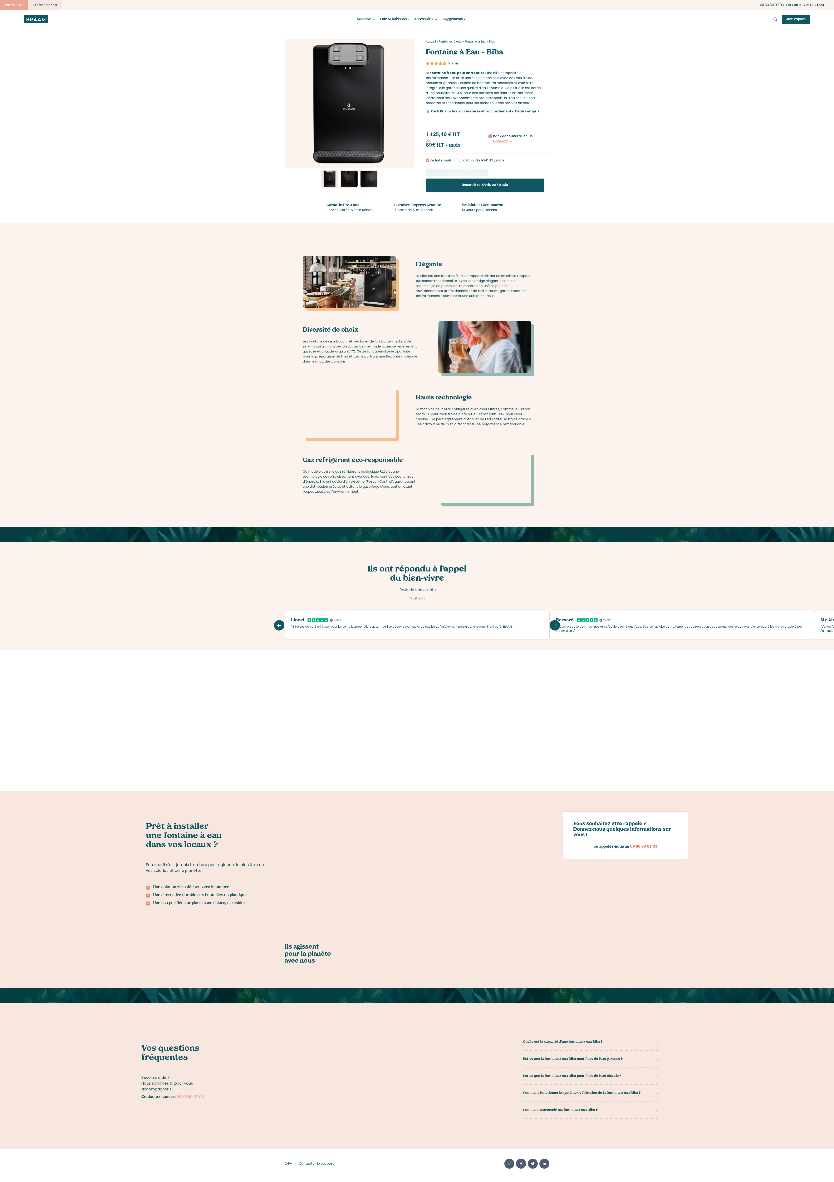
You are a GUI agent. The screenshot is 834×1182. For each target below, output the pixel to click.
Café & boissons (393, 19)
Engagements (452, 19)
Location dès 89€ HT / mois (479, 161)
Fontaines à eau (450, 42)
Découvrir (502, 141)
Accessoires (424, 19)
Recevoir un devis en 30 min (485, 185)
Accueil (431, 42)
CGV (288, 1163)
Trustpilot (417, 598)
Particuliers (14, 5)
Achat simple (439, 161)
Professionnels (45, 5)
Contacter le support (316, 1163)
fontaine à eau (443, 72)
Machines (365, 19)
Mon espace (796, 19)
